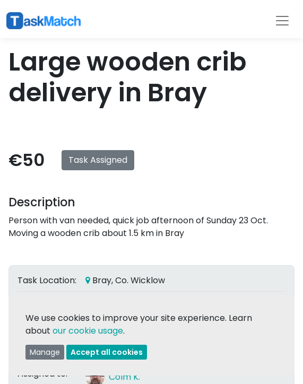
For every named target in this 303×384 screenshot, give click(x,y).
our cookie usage (88, 331)
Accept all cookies (107, 352)
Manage (45, 352)
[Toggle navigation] (282, 21)
